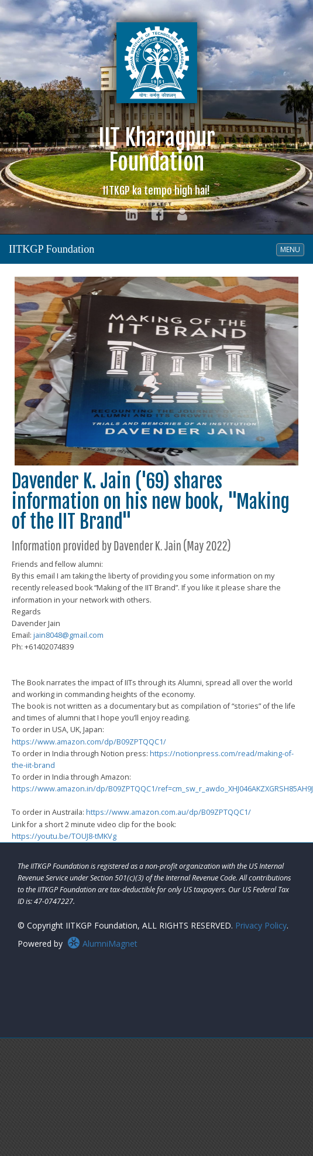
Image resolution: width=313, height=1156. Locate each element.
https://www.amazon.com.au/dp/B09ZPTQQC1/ (168, 812)
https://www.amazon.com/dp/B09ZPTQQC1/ (89, 742)
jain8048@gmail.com (68, 635)
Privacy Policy (261, 925)
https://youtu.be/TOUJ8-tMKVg (64, 836)
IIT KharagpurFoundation (156, 160)
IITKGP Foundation (51, 249)
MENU (292, 249)
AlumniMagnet (102, 943)
